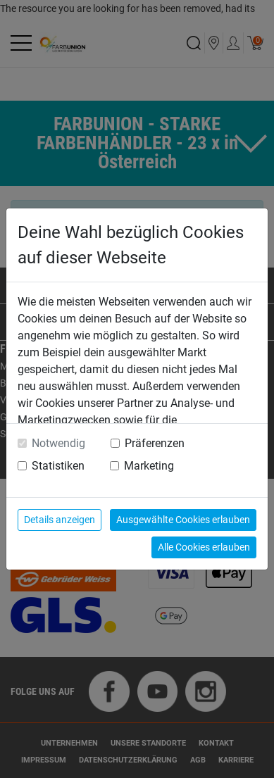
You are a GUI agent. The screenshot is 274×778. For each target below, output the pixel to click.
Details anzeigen (59, 519)
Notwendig (58, 443)
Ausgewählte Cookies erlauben (183, 519)
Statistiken (58, 465)
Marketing (149, 465)
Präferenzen (155, 443)
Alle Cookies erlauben (204, 547)
